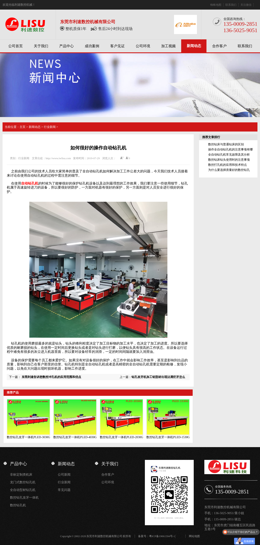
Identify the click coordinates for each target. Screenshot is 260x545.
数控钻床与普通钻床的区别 (226, 144)
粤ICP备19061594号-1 (162, 536)
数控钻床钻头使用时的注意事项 (229, 159)
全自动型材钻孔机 (22, 490)
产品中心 (66, 46)
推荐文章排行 (211, 137)
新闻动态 (194, 46)
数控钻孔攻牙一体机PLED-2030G (121, 437)
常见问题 (64, 490)
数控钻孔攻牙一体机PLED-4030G (75, 437)
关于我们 (41, 46)
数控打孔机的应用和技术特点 (227, 164)
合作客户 (219, 46)
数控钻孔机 (18, 505)
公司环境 (143, 46)
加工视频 (168, 46)
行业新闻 (50, 127)
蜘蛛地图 (215, 4)
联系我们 (230, 4)
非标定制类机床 (21, 474)
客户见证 (117, 46)
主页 (22, 127)
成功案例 (92, 46)
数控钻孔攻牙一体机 (24, 497)
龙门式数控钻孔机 (22, 482)
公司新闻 (64, 474)
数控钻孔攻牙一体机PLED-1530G (168, 437)
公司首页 (15, 46)
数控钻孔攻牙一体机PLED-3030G (28, 437)
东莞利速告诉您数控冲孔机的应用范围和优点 (51, 377)
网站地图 (194, 536)
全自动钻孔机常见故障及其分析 (229, 154)
